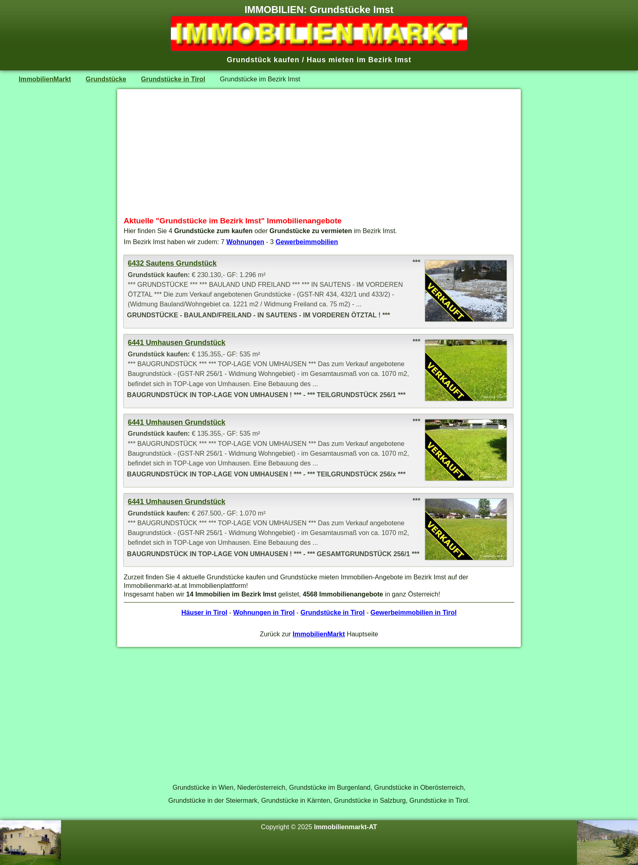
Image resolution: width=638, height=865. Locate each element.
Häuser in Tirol (204, 612)
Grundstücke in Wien (203, 787)
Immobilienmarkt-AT (345, 826)
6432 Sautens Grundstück (172, 263)
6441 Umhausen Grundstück (176, 343)
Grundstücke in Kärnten (295, 800)
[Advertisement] (319, 153)
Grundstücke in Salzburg (370, 800)
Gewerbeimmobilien (306, 241)
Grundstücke (106, 79)
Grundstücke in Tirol (173, 79)
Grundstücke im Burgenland (329, 787)
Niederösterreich (261, 787)
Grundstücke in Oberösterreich (419, 787)
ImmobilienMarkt (45, 79)
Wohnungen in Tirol (264, 612)
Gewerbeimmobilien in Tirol (414, 612)
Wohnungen (245, 241)
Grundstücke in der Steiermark (213, 800)
